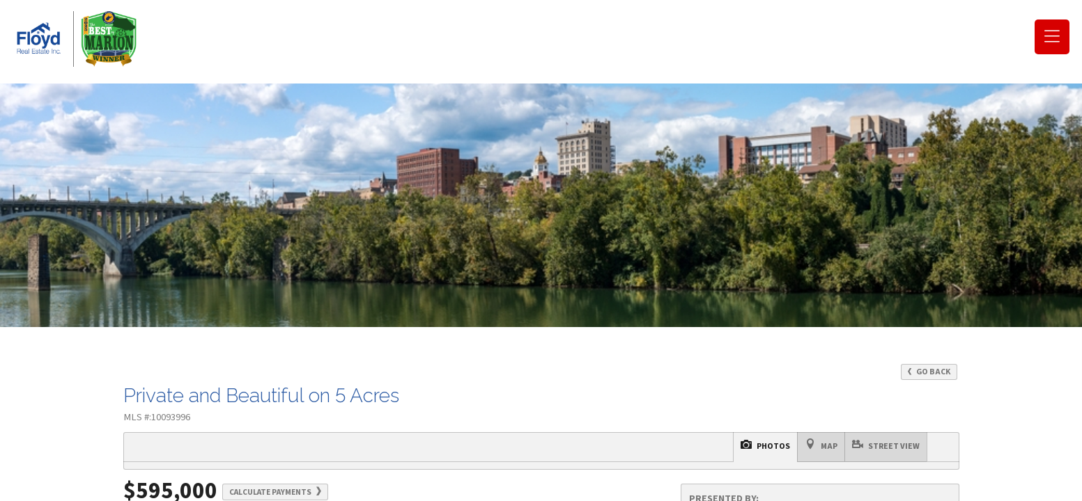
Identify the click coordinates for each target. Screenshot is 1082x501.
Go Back (929, 372)
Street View (581, 440)
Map (532, 440)
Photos (492, 440)
